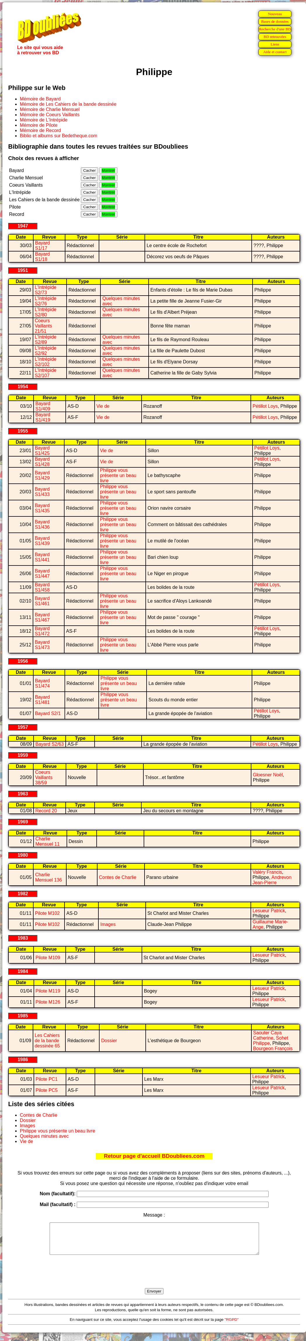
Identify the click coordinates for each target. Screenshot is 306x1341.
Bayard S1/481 (42, 700)
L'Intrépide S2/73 (45, 290)
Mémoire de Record (40, 130)
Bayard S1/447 (42, 573)
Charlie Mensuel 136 (48, 877)
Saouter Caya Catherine (267, 1035)
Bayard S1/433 (42, 492)
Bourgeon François (273, 1048)
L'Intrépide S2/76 (45, 301)
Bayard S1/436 (42, 524)
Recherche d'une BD (275, 29)
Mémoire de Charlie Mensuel (50, 109)
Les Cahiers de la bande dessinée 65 (47, 1040)
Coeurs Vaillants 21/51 (43, 326)
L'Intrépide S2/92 (45, 351)
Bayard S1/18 (42, 256)
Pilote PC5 (47, 1090)
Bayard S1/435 (42, 508)
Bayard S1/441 (42, 557)
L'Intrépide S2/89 (45, 339)
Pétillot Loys (265, 406)
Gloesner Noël (268, 774)
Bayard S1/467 (42, 617)
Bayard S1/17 (42, 245)
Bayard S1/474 (42, 683)
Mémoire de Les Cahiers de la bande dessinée (68, 104)
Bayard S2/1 (48, 713)
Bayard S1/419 (42, 417)
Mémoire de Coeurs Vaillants (49, 114)
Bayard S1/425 (42, 450)
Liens (275, 44)
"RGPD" (232, 1325)
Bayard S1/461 (42, 601)
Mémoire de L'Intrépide (43, 119)
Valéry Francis (267, 872)
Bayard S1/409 (42, 406)
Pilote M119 (48, 990)
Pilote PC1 (47, 1079)
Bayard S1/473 (42, 645)
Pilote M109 (47, 957)
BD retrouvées (275, 36)
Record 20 (46, 810)
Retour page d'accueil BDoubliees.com (154, 1156)
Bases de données (274, 21)
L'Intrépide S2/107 (45, 373)
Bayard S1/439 (42, 541)
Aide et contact (275, 52)
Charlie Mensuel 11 (47, 841)
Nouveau (275, 14)
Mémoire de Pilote (39, 125)
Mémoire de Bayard (40, 98)
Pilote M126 (48, 1002)
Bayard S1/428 (42, 462)
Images (107, 924)
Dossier (109, 1040)
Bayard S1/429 (42, 475)
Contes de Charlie (117, 877)
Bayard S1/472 (42, 631)
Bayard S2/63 (49, 744)
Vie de (102, 406)
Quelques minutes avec (44, 1136)
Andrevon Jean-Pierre (272, 880)
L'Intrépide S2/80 (45, 312)
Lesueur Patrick (269, 910)
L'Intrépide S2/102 (45, 362)
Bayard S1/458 (42, 587)
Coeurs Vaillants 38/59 (43, 777)
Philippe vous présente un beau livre (118, 475)
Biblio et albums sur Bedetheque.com (58, 135)
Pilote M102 (47, 913)
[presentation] (154, 1278)
